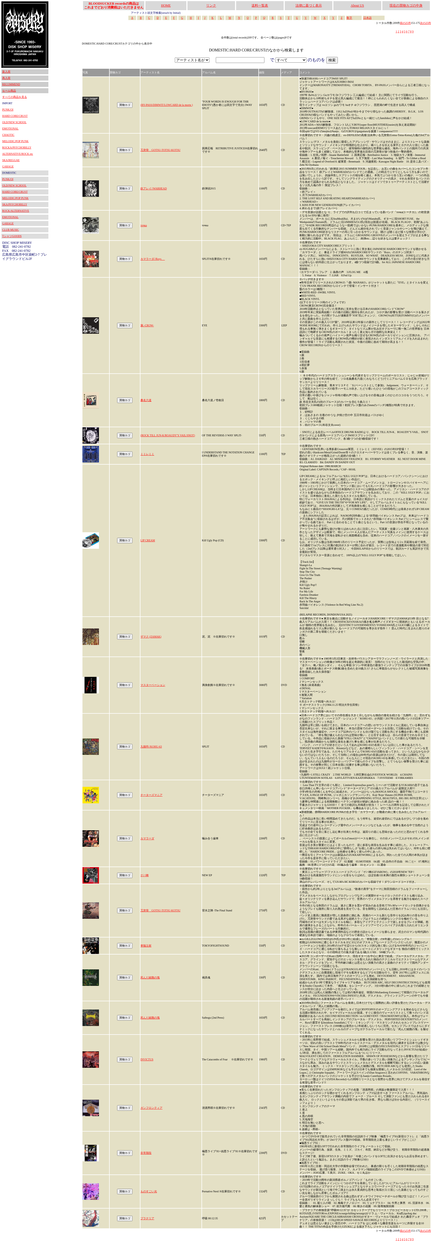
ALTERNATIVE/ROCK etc (17, 153)
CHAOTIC (8, 134)
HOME (166, 5)
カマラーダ (147, 838)
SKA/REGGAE (11, 160)
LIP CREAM (147, 540)
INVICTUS (146, 1059)
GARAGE (8, 166)
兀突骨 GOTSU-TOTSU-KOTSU (160, 149)
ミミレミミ (147, 454)
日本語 (367, 17)
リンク (211, 5)
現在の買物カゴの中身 (405, 5)
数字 (349, 17)
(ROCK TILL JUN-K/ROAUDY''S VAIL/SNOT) (167, 435)
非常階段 (145, 1152)
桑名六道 (145, 400)
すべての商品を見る (14, 96)
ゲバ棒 (144, 875)
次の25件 (425, 22)
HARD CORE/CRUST (15, 115)
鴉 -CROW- (147, 325)
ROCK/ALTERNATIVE (15, 210)
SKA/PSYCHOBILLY (14, 204)
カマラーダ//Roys (152, 258)
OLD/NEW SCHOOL (14, 122)
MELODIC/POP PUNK (15, 141)
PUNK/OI (7, 109)
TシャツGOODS (12, 236)
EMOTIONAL (10, 128)
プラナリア (147, 1218)
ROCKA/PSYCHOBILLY (16, 147)
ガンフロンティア (151, 1107)
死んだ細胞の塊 (150, 977)
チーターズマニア (151, 794)
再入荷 (6, 77)
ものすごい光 (148, 1191)
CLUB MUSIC (10, 229)
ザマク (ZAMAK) (150, 636)
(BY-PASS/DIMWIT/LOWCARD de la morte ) (166, 104)
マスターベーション (152, 684)
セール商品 (9, 90)
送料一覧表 (260, 5)
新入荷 (6, 71)
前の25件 (405, 22)
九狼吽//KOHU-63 (151, 746)
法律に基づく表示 (308, 5)
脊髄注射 (145, 945)
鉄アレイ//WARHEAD (153, 188)
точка (143, 225)
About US (357, 5)
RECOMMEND (11, 84)
